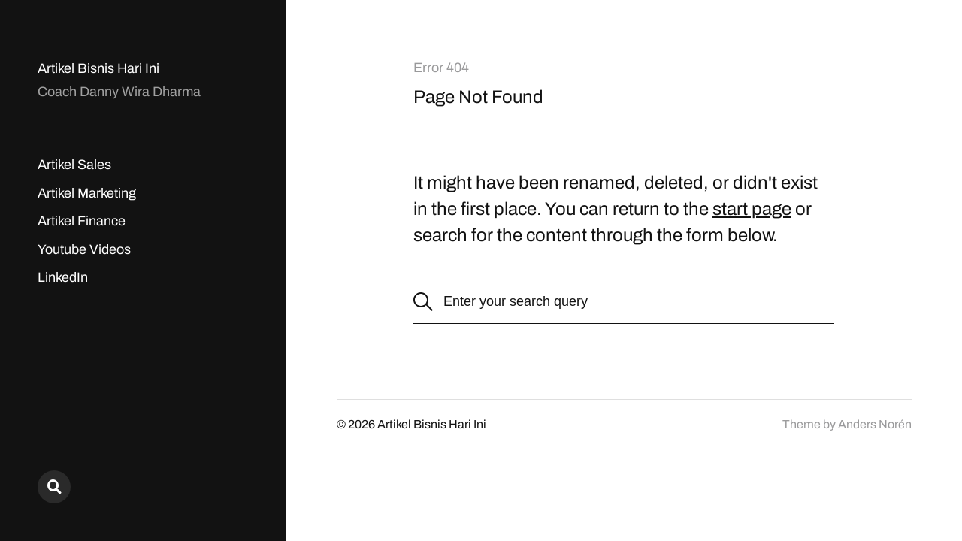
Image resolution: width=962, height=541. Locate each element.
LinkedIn (63, 277)
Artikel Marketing (87, 193)
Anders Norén (875, 424)
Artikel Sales (74, 164)
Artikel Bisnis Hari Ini (98, 68)
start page (751, 209)
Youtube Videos (84, 249)
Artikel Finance (82, 220)
